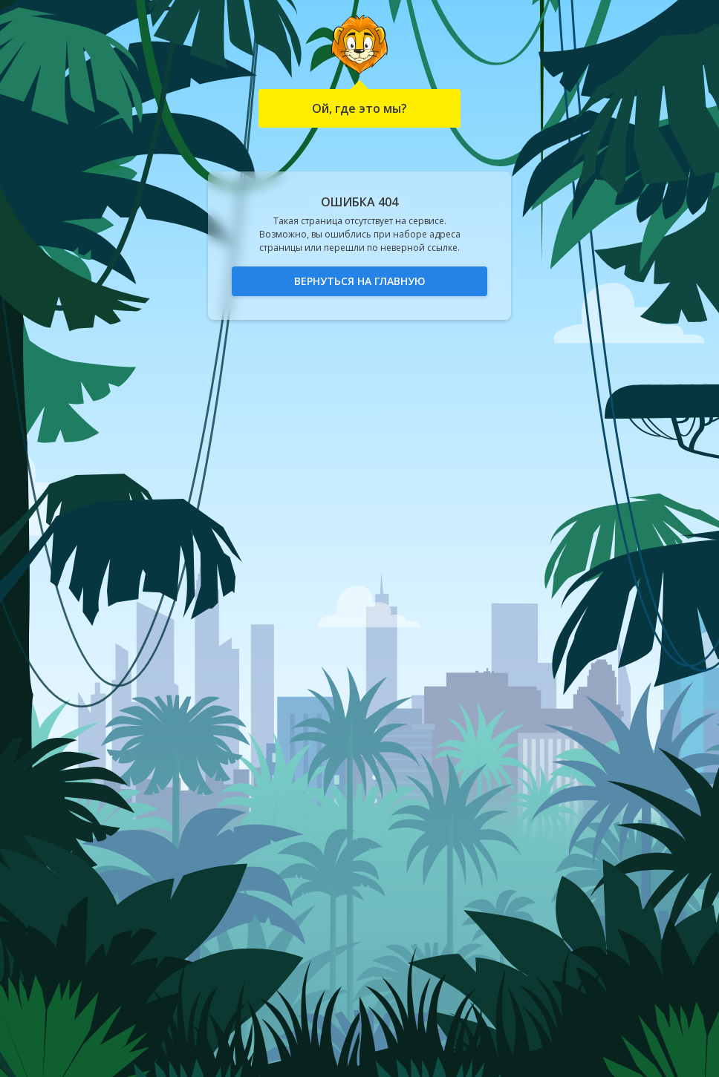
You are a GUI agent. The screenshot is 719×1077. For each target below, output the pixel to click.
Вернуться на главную (360, 281)
